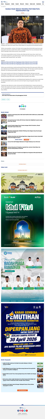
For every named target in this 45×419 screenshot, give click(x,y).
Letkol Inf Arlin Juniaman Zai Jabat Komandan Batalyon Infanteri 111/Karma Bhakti (17, 364)
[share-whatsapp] (23, 106)
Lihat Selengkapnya (22, 390)
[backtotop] (22, 405)
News (2, 161)
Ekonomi (22, 3)
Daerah (17, 3)
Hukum (27, 3)
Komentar (22, 109)
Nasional (3, 99)
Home (2, 3)
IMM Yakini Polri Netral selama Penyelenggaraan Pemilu (14, 95)
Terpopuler (7, 3)
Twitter (25, 411)
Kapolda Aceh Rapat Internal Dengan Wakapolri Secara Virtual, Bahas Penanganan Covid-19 (18, 385)
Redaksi (19, 413)
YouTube (27, 411)
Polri (8, 99)
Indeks (12, 3)
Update (26, 139)
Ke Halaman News (22, 164)
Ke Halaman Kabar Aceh (22, 170)
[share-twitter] (21, 106)
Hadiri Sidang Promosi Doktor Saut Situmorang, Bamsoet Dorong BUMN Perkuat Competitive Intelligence (19, 369)
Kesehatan (38, 3)
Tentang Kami (24, 413)
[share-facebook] (20, 106)
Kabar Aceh (32, 3)
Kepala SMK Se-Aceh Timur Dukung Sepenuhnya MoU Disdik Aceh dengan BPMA (19, 374)
